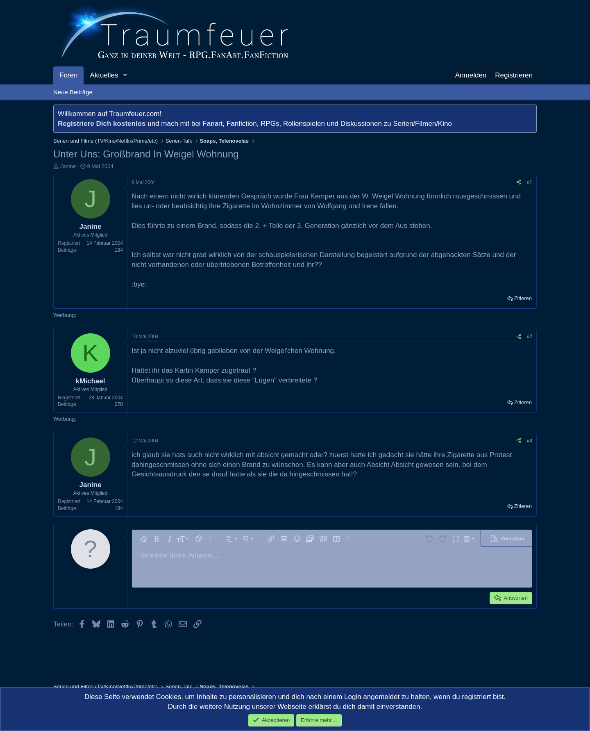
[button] (125, 75)
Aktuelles (104, 75)
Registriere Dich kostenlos (101, 124)
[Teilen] (518, 182)
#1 (529, 182)
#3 (529, 441)
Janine (68, 166)
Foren (68, 75)
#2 (529, 336)
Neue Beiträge (73, 92)
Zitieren (523, 298)
